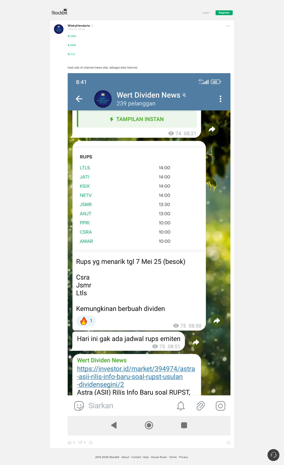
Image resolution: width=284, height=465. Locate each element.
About (125, 457)
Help (146, 457)
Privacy (183, 457)
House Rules (159, 457)
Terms (173, 457)
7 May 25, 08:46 (76, 29)
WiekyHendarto (79, 25)
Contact (136, 457)
